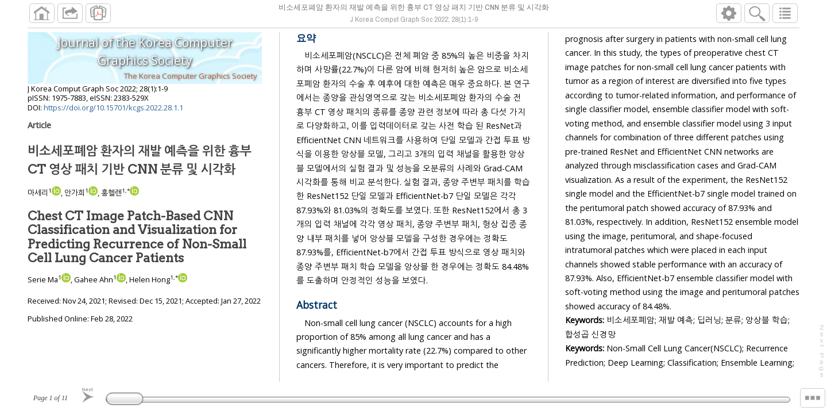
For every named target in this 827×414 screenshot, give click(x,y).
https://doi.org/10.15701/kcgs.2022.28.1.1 (113, 112)
